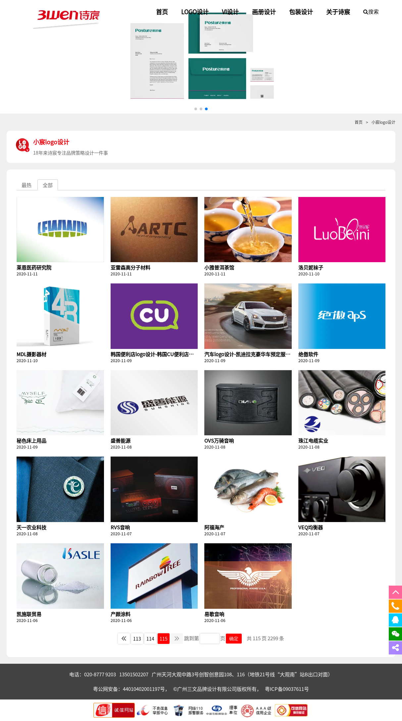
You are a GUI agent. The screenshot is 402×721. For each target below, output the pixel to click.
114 (150, 638)
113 (137, 638)
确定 (233, 638)
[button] (195, 109)
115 (164, 638)
